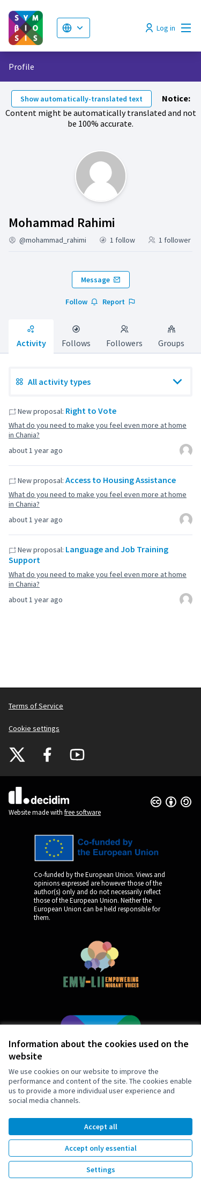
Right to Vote (90, 410)
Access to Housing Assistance (120, 479)
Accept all (100, 1126)
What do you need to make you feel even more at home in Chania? (98, 430)
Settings (100, 1169)
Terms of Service (36, 706)
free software (82, 812)
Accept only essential (101, 1148)
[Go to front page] (28, 28)
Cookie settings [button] (34, 728)
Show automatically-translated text (81, 99)
